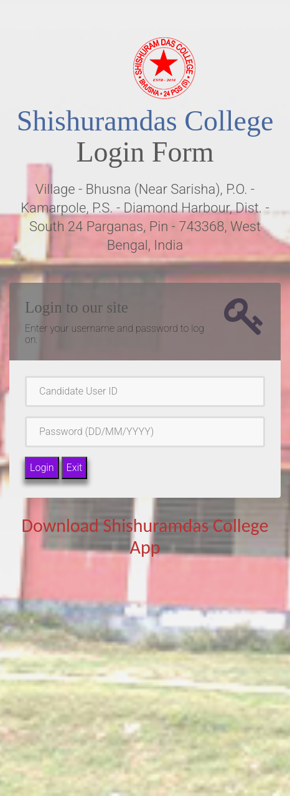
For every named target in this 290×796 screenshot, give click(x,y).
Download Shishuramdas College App (145, 536)
